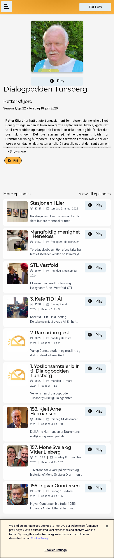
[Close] (107, 528)
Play (57, 81)
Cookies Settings (55, 552)
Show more (16, 151)
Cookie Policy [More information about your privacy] (39, 540)
